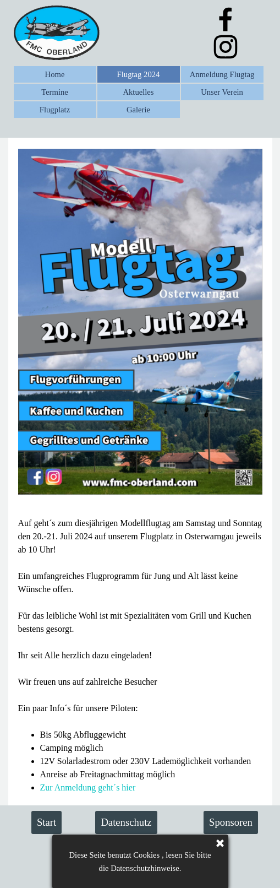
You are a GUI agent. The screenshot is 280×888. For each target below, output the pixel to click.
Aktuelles (138, 92)
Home (55, 74)
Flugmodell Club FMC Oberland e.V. (129, 872)
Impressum (104, 849)
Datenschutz (126, 822)
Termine (54, 92)
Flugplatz (55, 109)
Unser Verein (222, 92)
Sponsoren (230, 822)
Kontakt (180, 849)
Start (46, 822)
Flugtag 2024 (138, 74)
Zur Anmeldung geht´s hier (88, 787)
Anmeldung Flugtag (222, 74)
